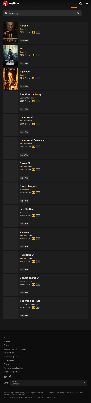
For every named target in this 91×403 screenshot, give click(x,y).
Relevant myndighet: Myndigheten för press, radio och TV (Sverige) (29, 392)
